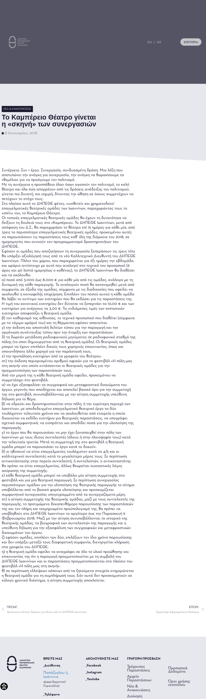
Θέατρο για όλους (64, 43)
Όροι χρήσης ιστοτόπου (179, 683)
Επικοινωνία (118, 43)
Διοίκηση (134, 696)
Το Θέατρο (123, 40)
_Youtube (92, 679)
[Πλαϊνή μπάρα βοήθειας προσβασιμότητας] (4, 686)
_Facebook (93, 665)
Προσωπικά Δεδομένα (177, 670)
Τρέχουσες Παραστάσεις (138, 668)
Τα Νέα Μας (88, 40)
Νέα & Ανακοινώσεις (17, 109)
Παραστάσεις (52, 40)
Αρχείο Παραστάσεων (139, 678)
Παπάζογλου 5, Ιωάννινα (56, 675)
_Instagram (94, 672)
